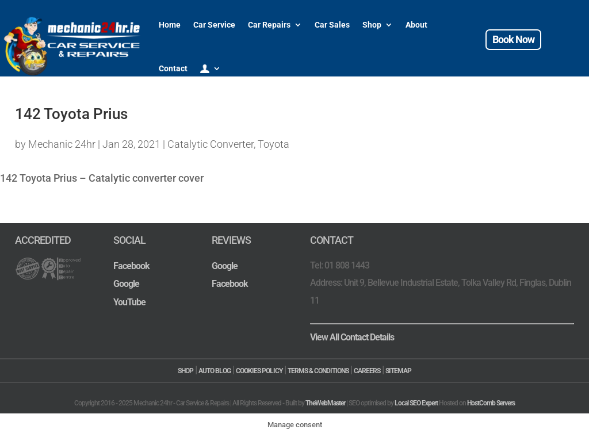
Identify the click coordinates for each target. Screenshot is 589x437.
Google (126, 283)
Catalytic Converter (210, 144)
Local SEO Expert (416, 403)
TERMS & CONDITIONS (318, 371)
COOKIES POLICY (259, 371)
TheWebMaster (325, 403)
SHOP (185, 371)
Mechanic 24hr (61, 144)
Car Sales (332, 24)
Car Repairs (269, 24)
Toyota (273, 144)
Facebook (131, 265)
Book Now (513, 39)
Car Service (214, 24)
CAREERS (367, 371)
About (416, 24)
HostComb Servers (491, 403)
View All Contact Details (352, 337)
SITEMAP (398, 371)
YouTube (129, 302)
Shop (371, 24)
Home (170, 24)
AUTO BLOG (214, 371)
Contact (173, 68)
